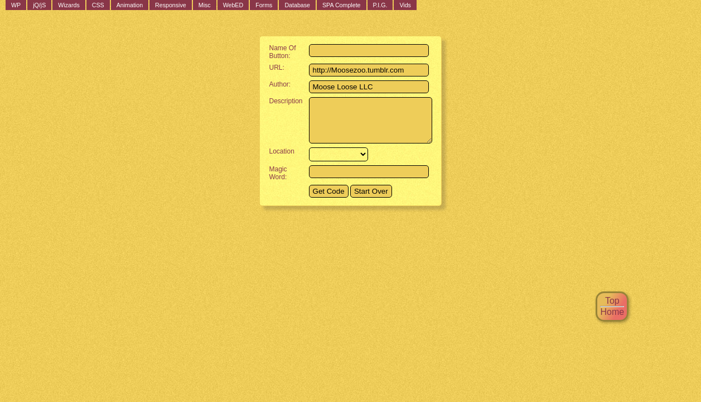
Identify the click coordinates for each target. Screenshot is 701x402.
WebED (233, 5)
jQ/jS (39, 5)
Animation (130, 5)
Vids (405, 5)
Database (297, 5)
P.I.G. (380, 5)
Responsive (170, 5)
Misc (205, 5)
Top (612, 300)
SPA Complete (341, 5)
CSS (98, 5)
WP (16, 5)
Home (612, 312)
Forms (263, 5)
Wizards (68, 5)
